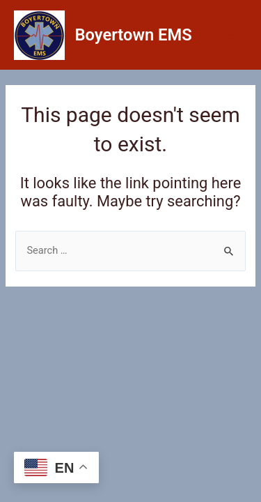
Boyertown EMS (133, 35)
